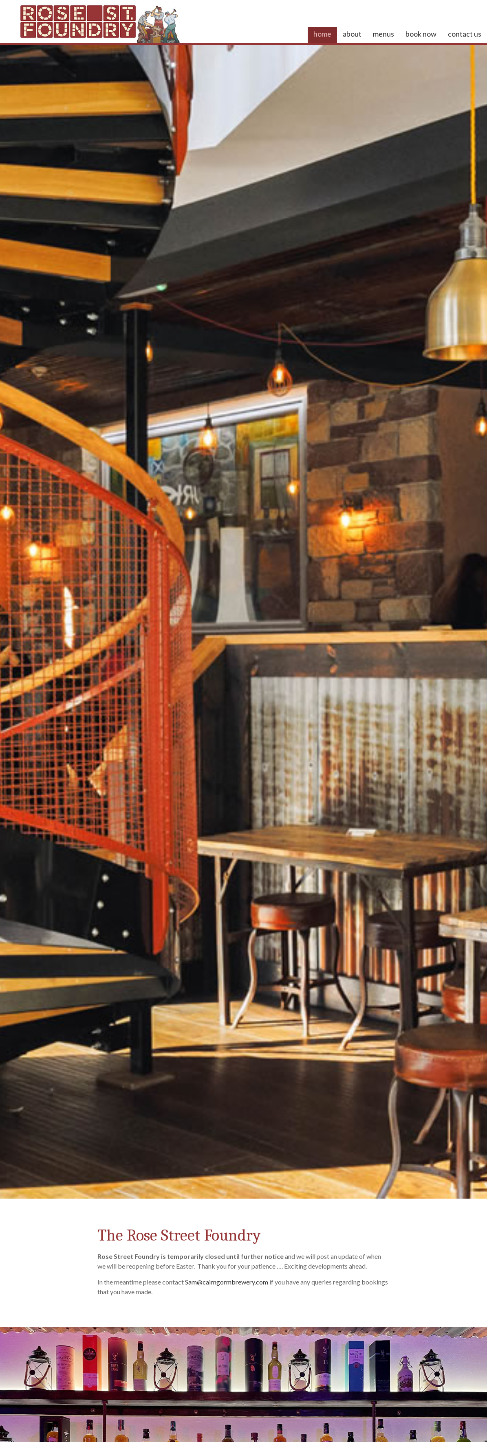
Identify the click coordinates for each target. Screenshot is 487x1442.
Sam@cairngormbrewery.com (226, 1282)
